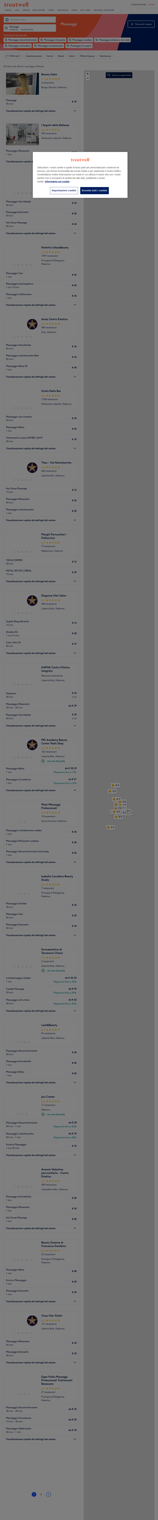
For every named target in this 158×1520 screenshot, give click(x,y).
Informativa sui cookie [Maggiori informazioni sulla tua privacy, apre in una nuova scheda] (57, 181)
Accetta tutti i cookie (94, 190)
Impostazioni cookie (64, 190)
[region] (80, 175)
